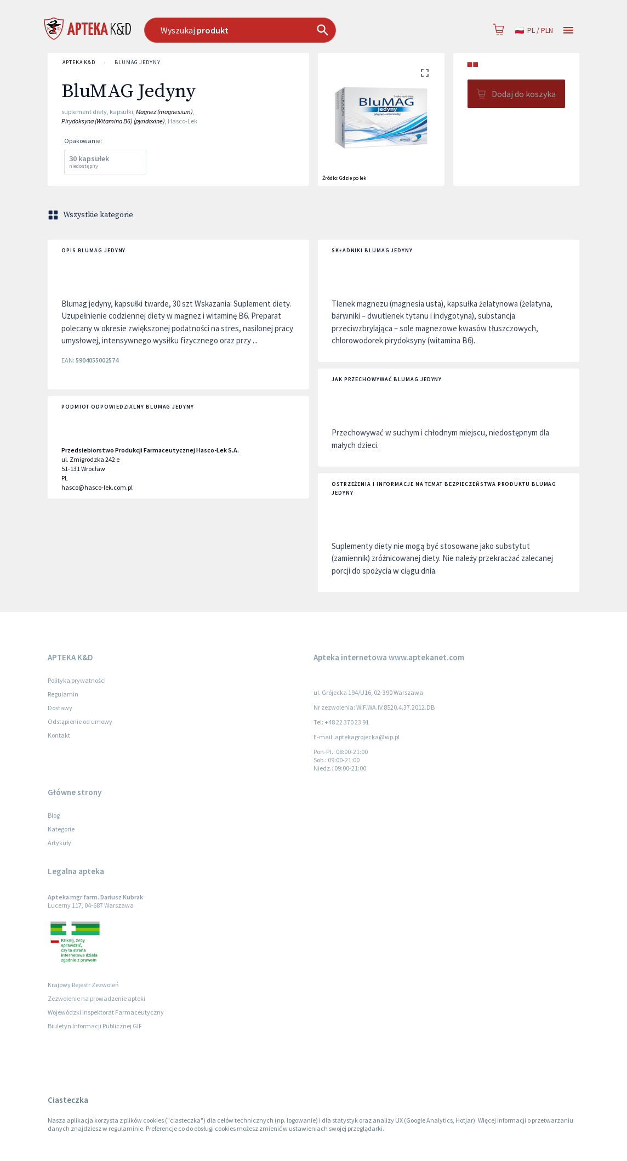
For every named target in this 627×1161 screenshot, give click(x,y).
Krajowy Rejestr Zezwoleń (83, 985)
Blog (54, 815)
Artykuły (59, 843)
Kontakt (59, 735)
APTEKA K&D (79, 62)
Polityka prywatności (77, 680)
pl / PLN (533, 30)
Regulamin (63, 694)
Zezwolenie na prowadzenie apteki (96, 998)
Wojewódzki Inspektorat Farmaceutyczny (106, 1012)
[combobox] (268, 30)
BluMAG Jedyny (137, 62)
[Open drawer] (568, 30)
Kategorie (61, 829)
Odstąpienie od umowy (80, 721)
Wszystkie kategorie (91, 215)
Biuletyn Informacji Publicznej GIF (95, 1026)
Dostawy (60, 708)
